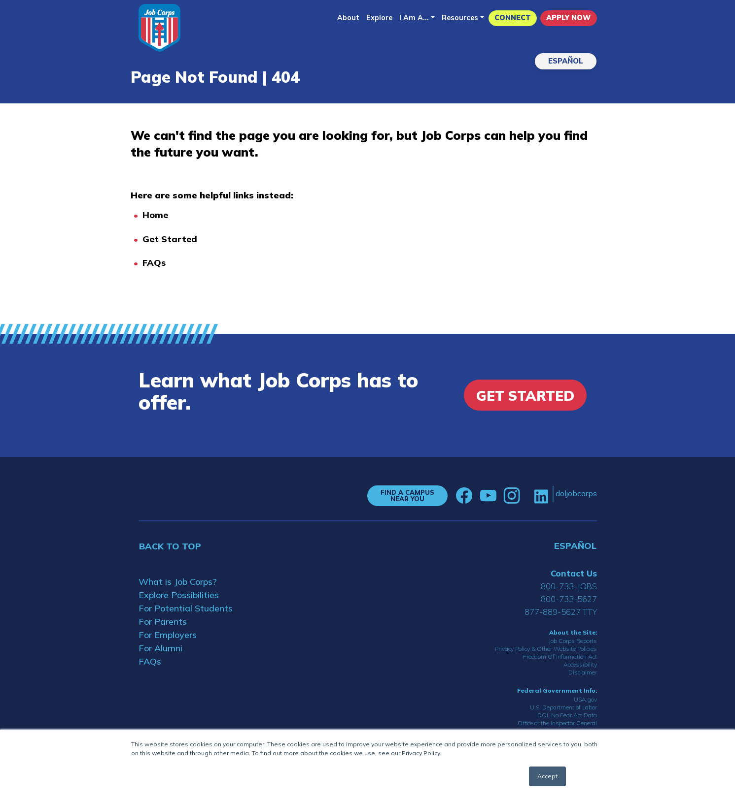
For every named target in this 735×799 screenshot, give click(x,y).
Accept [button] (547, 776)
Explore (379, 17)
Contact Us (574, 573)
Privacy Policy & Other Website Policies (546, 648)
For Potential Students (186, 608)
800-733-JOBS (569, 586)
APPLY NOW (568, 17)
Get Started (169, 239)
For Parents (163, 621)
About (348, 17)
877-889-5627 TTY (561, 612)
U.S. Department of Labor (563, 707)
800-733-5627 (569, 599)
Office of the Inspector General (557, 723)
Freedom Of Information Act (560, 656)
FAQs (154, 262)
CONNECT (512, 17)
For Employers (168, 634)
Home (155, 215)
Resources (460, 17)
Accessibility (580, 664)
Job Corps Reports (573, 640)
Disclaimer (582, 672)
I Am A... (414, 17)
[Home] (159, 28)
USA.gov (585, 699)
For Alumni (160, 648)
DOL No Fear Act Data (567, 715)
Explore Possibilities (179, 595)
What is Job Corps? (178, 581)
